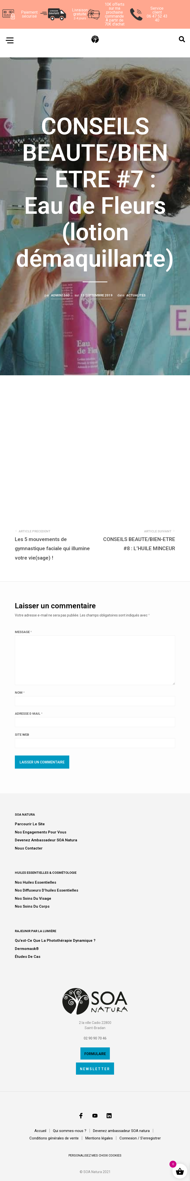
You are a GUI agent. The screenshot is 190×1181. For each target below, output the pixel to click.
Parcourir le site (30, 824)
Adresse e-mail (29, 713)
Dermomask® (27, 948)
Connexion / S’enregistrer (140, 1138)
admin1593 (60, 295)
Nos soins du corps (32, 906)
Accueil (40, 1131)
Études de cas (27, 956)
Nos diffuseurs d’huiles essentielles (46, 890)
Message (23, 632)
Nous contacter (29, 848)
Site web (22, 734)
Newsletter (95, 1069)
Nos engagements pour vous (40, 832)
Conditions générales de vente (54, 1138)
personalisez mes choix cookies (95, 1155)
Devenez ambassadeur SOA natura (46, 840)
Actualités (135, 295)
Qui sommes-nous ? (69, 1131)
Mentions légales (99, 1138)
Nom (20, 692)
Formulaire (95, 1054)
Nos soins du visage (33, 898)
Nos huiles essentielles (35, 882)
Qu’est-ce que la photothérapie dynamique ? (55, 940)
